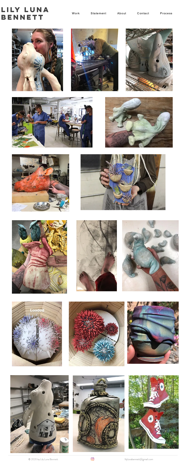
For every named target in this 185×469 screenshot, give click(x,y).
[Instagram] (92, 459)
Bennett (22, 17)
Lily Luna (27, 9)
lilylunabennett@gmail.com (139, 459)
